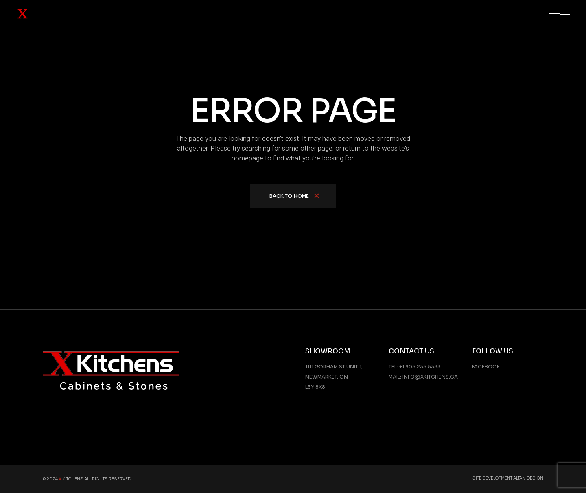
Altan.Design (528, 478)
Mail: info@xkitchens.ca (423, 377)
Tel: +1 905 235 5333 (415, 367)
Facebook (486, 367)
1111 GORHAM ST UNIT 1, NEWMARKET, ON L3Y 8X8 (334, 377)
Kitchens (71, 479)
